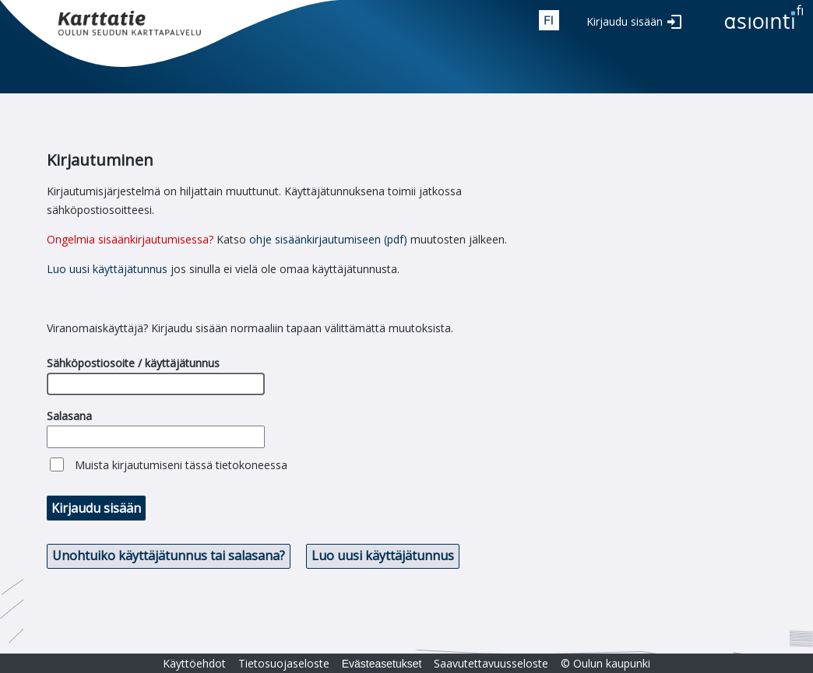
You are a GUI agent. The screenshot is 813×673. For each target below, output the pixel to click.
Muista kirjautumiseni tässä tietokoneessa (181, 464)
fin (549, 20)
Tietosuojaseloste (283, 663)
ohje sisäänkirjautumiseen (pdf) (328, 239)
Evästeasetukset (382, 663)
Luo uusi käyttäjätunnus (107, 268)
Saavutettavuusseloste (491, 663)
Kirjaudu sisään (624, 21)
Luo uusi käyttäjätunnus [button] (382, 555)
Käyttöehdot (194, 663)
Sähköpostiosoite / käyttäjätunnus (133, 363)
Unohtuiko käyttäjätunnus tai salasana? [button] (168, 555)
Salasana (69, 415)
